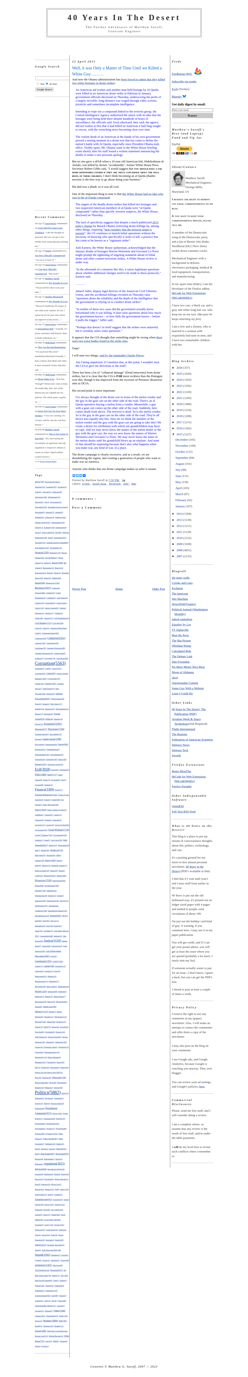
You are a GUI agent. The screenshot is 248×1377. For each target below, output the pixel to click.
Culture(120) (39, 684)
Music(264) (51, 1022)
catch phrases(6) (62, 598)
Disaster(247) (50, 709)
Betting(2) (47, 563)
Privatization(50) (49, 1119)
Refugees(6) (39, 1164)
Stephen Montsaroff (54, 296)
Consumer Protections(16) (44, 653)
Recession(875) (62, 1154)
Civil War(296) (58, 623)
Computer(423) (41, 638)
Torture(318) (40, 1286)
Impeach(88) (39, 886)
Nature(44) (55, 1027)
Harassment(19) (63, 845)
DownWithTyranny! (184, 604)
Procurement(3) (40, 1124)
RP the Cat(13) (56, 1184)
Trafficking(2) (40, 1291)
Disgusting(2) (48, 714)
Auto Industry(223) (42, 548)
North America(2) (41, 1037)
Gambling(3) (39, 815)
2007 (180, 556)
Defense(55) (50, 694)
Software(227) (40, 1230)
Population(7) (59, 1098)
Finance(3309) (44, 789)
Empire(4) (38, 739)
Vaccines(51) (39, 1311)
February (181, 500)
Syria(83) (38, 1260)
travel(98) (54, 1296)
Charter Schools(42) (52, 608)
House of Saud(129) (42, 871)
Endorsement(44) (51, 744)
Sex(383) (46, 1210)
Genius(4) (48, 820)
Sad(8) (57, 1189)
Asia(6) (50, 538)
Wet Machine (180, 599)
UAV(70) (47, 1301)
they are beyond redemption (52, 347)
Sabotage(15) (49, 1189)
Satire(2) (51, 1195)
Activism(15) (46, 492)
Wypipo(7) (45, 1346)
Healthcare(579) (56, 850)
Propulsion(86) (61, 1129)
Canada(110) (50, 593)
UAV (126, 484)
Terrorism (115, 484)
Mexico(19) (51, 1002)
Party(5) (38, 1067)
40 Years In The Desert (124, 17)
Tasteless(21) (55, 1260)
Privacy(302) (57, 1113)
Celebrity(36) (39, 603)
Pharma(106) (46, 1078)
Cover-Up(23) (56, 668)
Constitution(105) (52, 643)
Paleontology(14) (41, 1057)
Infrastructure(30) (41, 896)
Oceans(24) (39, 1047)
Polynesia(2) (49, 1098)
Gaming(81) (49, 815)
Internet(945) (55, 915)
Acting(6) (38, 492)
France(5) (47, 800)
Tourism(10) (49, 1286)
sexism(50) (39, 1215)
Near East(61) (40, 1032)
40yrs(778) (39, 482)
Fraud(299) (56, 800)
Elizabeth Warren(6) (42, 734)
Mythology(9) (61, 1022)
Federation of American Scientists (192, 739)
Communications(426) (50, 633)
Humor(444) (61, 876)
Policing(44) (58, 1088)
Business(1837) (43, 587)
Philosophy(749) (59, 1077)
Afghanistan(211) (54, 497)
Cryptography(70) (53, 679)
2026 (180, 367)
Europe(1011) (41, 764)
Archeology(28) (49, 527)
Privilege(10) (60, 1119)
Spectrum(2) (49, 1240)
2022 (180, 392)
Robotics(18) (45, 1184)
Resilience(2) (48, 1174)
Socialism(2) (39, 1225)
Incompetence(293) (52, 886)
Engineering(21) (40, 749)
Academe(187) (51, 487)
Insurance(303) (40, 901)
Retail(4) (57, 1174)
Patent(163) (45, 1067)
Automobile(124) (56, 548)
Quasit (48, 251)
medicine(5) (62, 992)
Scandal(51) (58, 1195)
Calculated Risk (181, 651)
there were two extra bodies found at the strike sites (117, 339)
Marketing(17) (54, 981)
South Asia (99, 484)
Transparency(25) (51, 1291)
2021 (180, 398)
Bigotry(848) (57, 563)
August (180, 463)
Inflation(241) (52, 891)
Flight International (183, 729)
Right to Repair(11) (61, 1179)
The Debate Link (182, 656)
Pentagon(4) (64, 1067)
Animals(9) (59, 512)
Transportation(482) (42, 1296)
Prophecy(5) (51, 1129)
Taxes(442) (65, 1260)
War (133, 484)
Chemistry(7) (49, 613)
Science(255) (58, 1199)
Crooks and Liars (182, 583)
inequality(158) (40, 891)
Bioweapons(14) (40, 573)
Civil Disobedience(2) (61, 618)
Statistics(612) (40, 1245)
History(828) (50, 860)
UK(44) (54, 1301)
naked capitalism (182, 619)
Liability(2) (39, 966)
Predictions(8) (40, 1108)
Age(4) (46, 502)
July (178, 469)
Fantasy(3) (46, 780)
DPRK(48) (49, 719)
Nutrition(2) (50, 1042)
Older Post (158, 589)
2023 (180, 385)
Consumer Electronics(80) (56, 648)
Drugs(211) (39, 724)
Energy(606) (63, 744)
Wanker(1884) (50, 1320)
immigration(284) (58, 881)
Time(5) (56, 1280)
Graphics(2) (39, 840)
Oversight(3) (39, 1052)
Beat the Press (180, 635)
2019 (180, 410)
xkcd (175, 677)
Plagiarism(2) (62, 1083)
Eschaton (177, 588)
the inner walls (181, 577)
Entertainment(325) (42, 755)
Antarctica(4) (49, 517)
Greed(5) (47, 840)
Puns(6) (37, 1149)
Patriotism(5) (55, 1067)
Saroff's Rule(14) (41, 1195)
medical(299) (53, 991)
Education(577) (41, 729)
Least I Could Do (182, 693)
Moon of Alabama (183, 672)
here (201, 1086)
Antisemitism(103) (58, 522)
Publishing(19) (50, 1144)
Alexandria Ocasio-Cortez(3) (58, 507)
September (182, 457)
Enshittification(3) (53, 749)
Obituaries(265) (61, 1042)
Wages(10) (38, 1321)
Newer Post (79, 589)
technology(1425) (43, 1265)
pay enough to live (58, 283)
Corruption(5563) (50, 663)
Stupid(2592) (42, 1254)
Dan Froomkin (181, 661)
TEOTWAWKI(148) (42, 1270)
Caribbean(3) (51, 598)
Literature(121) (60, 966)
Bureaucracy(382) (53, 583)
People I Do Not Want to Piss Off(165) (49, 1072)
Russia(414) (39, 1189)
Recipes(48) (39, 1159)
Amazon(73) (49, 512)
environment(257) (57, 755)
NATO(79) (47, 1027)
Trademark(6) (59, 1286)
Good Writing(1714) (58, 829)
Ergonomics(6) (40, 759)
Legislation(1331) (43, 961)
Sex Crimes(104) (57, 1210)
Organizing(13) (63, 1047)
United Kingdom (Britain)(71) (45, 1306)
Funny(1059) (40, 810)
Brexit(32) (47, 578)
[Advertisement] (124, 46)
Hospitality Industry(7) (59, 865)
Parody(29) (60, 1062)
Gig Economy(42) (41, 830)
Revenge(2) (65, 1174)
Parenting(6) (51, 1062)
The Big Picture (181, 640)
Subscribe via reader (184, 81)
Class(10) (38, 628)
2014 (180, 513)
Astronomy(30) (40, 543)
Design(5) (38, 704)
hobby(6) (38, 865)
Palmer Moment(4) (54, 1057)
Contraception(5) (59, 653)
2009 (180, 544)
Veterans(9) (49, 1311)
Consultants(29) (40, 648)
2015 (180, 434)
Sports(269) (59, 1240)
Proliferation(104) (52, 1124)
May (178, 482)
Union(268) (62, 1301)
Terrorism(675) (56, 1270)
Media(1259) (41, 991)
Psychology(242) (51, 1134)
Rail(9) (37, 1154)
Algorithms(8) (40, 512)
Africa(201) (39, 502)
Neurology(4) (60, 1032)
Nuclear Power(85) (54, 1037)
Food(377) (59, 790)
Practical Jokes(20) (57, 1103)
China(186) (39, 618)
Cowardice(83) (40, 673)
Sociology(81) (59, 1225)
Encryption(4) (40, 744)
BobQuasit (50, 342)
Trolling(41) (39, 1301)
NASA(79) (39, 1027)
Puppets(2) (44, 1149)
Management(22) (41, 976)
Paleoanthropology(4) (51, 1052)
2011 (180, 532)
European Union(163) (55, 764)
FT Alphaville (180, 630)
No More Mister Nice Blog (188, 667)
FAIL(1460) (41, 774)
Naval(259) (64, 1027)
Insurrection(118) (53, 901)
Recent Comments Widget (48, 461)
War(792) (63, 1321)
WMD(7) (56, 1341)
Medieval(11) (39, 996)
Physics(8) (52, 1083)
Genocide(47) (57, 820)
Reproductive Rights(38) (56, 1169)
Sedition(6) (39, 1210)
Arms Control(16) (48, 532)
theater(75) (56, 1275)
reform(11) (59, 1159)
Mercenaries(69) (40, 1002)
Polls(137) (65, 1093)
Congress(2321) (56, 638)
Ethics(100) (62, 759)
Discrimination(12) (62, 709)
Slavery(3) (46, 1215)
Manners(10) (52, 976)
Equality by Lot (181, 624)
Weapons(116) (48, 1326)
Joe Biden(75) (48, 931)
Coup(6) (48, 668)
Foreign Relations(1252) (46, 794)
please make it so (46, 379)
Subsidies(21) (56, 1255)
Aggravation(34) (55, 502)
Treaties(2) (62, 1296)
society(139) (48, 1225)
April (179, 488)
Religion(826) (41, 1169)
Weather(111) (59, 1326)
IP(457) (65, 916)
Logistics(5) (48, 971)
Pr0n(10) (47, 1103)
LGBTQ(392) (58, 961)
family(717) (52, 774)
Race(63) (52, 1149)
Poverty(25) (39, 1103)
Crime (86, 484)
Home (119, 589)
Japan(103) (39, 931)
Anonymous (50, 223)
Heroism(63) (51, 855)
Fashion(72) (48, 785)
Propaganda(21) (40, 1129)
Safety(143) (64, 1189)
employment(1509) (52, 739)
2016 (180, 428)
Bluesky (179, 96)
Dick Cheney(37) (56, 704)
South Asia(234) (52, 1230)
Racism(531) (61, 1149)
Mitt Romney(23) (61, 1017)
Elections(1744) (56, 729)
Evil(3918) (42, 769)
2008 (180, 550)
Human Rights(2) (50, 876)
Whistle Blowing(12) (56, 1336)
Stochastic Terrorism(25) (55, 1245)
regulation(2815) (54, 1163)
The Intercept (180, 593)
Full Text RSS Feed (184, 811)
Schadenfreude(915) (43, 1199)
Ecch (175, 89)
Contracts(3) (39, 658)
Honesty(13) (46, 865)
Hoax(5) (59, 860)
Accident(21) (62, 487)
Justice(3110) (52, 940)
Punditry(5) (60, 1144)
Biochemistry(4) (48, 568)
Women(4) (64, 1341)
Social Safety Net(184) (52, 1220)
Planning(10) (39, 1088)
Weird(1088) (40, 1331)
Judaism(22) (58, 936)
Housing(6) (54, 871)
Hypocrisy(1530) (43, 880)
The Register (179, 734)
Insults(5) (60, 896)
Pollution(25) (39, 1098)
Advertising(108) (41, 497)
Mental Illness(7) (60, 996)
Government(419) (60, 835)
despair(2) (46, 704)
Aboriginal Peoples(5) (52, 482)
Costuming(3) (40, 668)
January (180, 506)
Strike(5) (38, 1250)
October (180, 451)
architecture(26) (60, 527)
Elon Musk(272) (56, 734)
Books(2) (50, 573)
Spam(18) (54, 1235)
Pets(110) (38, 1078)
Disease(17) (39, 714)
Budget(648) (40, 583)
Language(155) (56, 946)
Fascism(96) (39, 785)
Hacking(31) (53, 845)
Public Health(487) (50, 1139)
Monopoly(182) (40, 1022)
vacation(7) (61, 1306)
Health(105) (45, 850)
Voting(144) (63, 1316)
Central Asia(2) (61, 603)
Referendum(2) (49, 1159)
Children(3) (59, 613)
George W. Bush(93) (62, 825)
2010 (180, 538)
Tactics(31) (46, 1260)
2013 (180, 520)
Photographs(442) (42, 1083)
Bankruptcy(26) (55, 553)
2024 (180, 379)
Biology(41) (59, 568)
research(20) (39, 1174)
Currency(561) (50, 684)
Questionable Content (185, 683)
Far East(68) (55, 780)
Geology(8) (50, 825)
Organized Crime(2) (51, 1047)
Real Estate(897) (47, 1154)
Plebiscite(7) (49, 1088)
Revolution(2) (49, 1179)
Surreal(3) (64, 1255)
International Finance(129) (57, 911)
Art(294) (58, 532)
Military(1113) (41, 1011)
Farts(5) (63, 780)
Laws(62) (53, 956)
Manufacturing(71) (41, 981)
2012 (180, 526)
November (182, 445)
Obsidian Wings (181, 645)
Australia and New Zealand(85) (57, 543)
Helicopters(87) (40, 855)
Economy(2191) (53, 723)
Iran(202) (38, 921)
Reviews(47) (39, 1179)
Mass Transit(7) (51, 987)
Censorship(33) (50, 603)
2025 (180, 373)
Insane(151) (52, 896)
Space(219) (46, 1235)
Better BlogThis (181, 771)
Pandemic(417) (41, 1062)
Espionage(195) (52, 759)
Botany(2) (57, 573)
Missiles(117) (49, 1017)
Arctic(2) (38, 532)
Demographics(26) (57, 699)
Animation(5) (39, 517)
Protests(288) (40, 1134)
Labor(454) (46, 946)
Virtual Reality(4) (52, 1316)
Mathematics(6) (63, 987)
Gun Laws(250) (56, 840)
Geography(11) (40, 825)
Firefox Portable (182, 786)
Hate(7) (37, 850)
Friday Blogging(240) (51, 805)
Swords (176, 755)
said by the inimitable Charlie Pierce (122, 355)
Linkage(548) (49, 966)
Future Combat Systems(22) (57, 810)
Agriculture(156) (41, 507)
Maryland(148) (40, 987)
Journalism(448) (46, 936)
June (178, 476)
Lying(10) (56, 971)
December (182, 439)
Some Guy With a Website (188, 688)
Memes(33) (49, 996)
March (179, 494)
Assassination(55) (60, 538)
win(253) (48, 1341)
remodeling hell (45, 329)
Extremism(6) (64, 770)
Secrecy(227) (49, 1204)
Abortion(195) (40, 487)
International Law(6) (42, 916)
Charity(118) (39, 608)
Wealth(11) (39, 1326)
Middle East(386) (49, 1007)
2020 (180, 404)
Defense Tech (180, 750)
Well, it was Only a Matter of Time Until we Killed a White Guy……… (117, 71)
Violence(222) (40, 1316)
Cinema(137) (48, 618)
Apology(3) (39, 527)
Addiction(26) (57, 492)
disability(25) (39, 709)
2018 (180, 416)
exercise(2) (55, 770)
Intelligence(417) (41, 906)
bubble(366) (56, 578)
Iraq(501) (46, 921)
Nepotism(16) (50, 1032)
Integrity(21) (64, 901)
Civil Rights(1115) (43, 623)
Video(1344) (59, 1311)
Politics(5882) (48, 1092)
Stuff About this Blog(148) (51, 1250)
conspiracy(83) (40, 643)
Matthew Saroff (52, 278)
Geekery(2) (58, 815)
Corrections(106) (62, 658)
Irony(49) (49, 926)
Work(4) (38, 1346)
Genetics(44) (39, 820)
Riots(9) (38, 1184)
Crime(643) (51, 673)
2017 (180, 422)
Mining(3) (52, 1012)
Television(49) (58, 1265)
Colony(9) (45, 628)
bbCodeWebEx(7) (51, 558)
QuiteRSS (178, 806)
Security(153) (60, 1204)
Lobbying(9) (39, 971)
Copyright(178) (49, 658)
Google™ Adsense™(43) (44, 835)
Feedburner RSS (188, 74)
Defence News (181, 745)
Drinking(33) (58, 719)
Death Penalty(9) (49, 689)
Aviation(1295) (42, 552)
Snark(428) (55, 1215)
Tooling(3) (63, 1280)
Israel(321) (58, 926)
